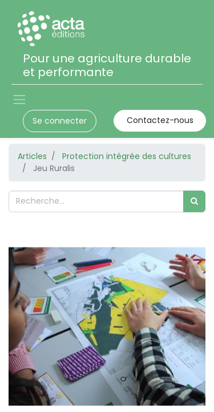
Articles (32, 156)
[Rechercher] (194, 201)
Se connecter (60, 120)
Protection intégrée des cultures (126, 156)
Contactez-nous (160, 120)
